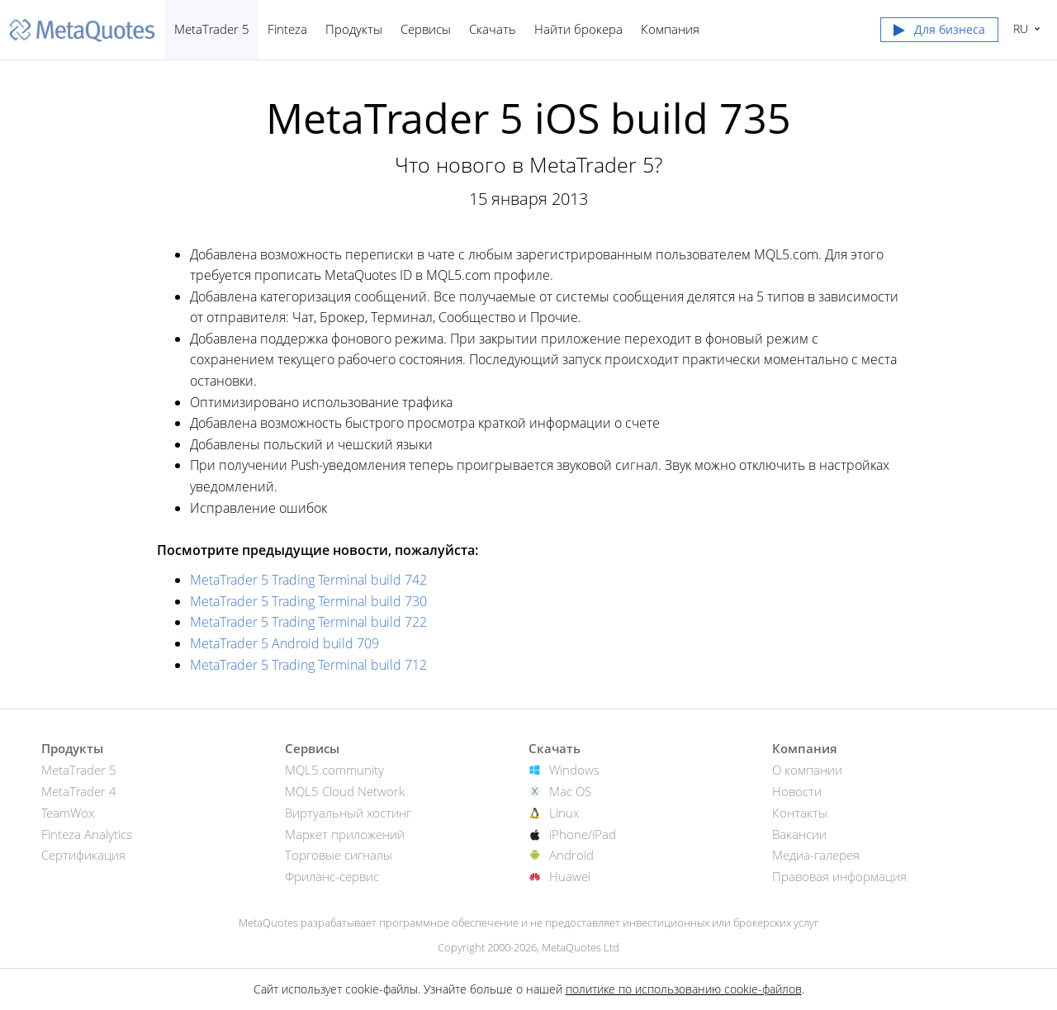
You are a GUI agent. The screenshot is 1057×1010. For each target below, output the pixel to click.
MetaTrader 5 (211, 29)
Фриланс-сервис (332, 876)
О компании (807, 769)
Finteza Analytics (86, 834)
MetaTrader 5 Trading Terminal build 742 (308, 580)
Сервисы (426, 29)
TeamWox (67, 812)
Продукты (353, 29)
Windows (574, 769)
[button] (939, 33)
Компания (670, 29)
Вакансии (799, 834)
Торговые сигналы (338, 854)
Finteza (287, 29)
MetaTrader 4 (78, 791)
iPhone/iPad (582, 834)
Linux (564, 812)
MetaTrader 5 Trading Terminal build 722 (308, 622)
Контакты (799, 812)
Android (571, 854)
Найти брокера (578, 29)
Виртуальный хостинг (348, 812)
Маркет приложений (345, 834)
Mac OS (570, 791)
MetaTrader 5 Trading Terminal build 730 (308, 601)
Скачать (492, 29)
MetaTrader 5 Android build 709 (284, 643)
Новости (797, 791)
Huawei (569, 876)
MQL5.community (334, 769)
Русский (1018, 28)
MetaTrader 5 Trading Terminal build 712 (308, 665)
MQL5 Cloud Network (345, 791)
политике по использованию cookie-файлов (684, 989)
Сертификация (83, 854)
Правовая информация (839, 876)
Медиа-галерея (816, 854)
